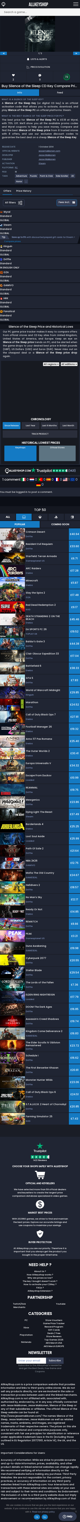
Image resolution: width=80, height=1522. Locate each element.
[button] (27, 217)
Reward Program (54, 1326)
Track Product (40, 433)
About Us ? (40, 1271)
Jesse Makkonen (47, 155)
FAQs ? (40, 1287)
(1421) (53, 470)
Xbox (26, 1327)
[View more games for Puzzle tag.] (33, 177)
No (44, 1517)
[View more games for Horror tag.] (19, 182)
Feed (60, 92)
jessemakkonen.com (49, 150)
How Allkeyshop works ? (40, 1274)
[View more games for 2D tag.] (72, 177)
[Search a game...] (40, 12)
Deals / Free (53, 1333)
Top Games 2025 (53, 1339)
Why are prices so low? (40, 1277)
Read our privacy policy (43, 1511)
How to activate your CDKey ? (40, 1284)
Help (67, 1516)
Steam (42, 163)
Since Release (12, 425)
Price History (23, 191)
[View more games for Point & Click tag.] (46, 177)
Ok (36, 1517)
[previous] (3, 53)
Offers (7, 191)
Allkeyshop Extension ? (40, 1290)
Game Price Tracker (54, 1323)
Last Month (68, 425)
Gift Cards (54, 1329)
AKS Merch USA (54, 1342)
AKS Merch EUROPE (54, 1346)
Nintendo (26, 1342)
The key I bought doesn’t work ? (40, 1281)
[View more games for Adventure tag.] (21, 177)
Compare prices (12, 241)
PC (26, 1320)
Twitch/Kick (19, 1303)
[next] (76, 53)
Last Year (30, 425)
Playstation (26, 1334)
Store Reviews (53, 1336)
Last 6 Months (49, 425)
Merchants (19, 1307)
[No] (75, 1511)
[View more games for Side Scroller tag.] (62, 177)
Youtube (60, 1303)
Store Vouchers (53, 1320)
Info (19, 92)
